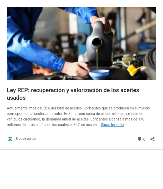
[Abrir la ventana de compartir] (152, 137)
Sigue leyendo (112, 125)
